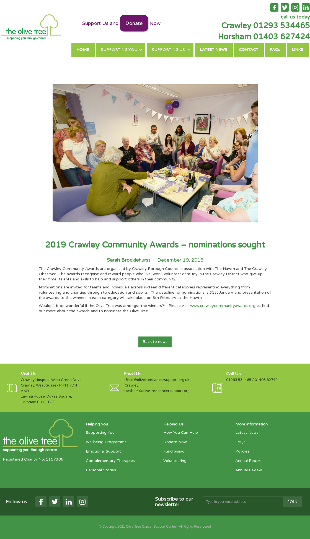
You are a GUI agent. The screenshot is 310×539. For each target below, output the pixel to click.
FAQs (275, 49)
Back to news (155, 341)
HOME (82, 49)
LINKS (297, 49)
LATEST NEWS (213, 49)
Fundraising (174, 451)
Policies (242, 451)
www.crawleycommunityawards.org (222, 305)
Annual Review (248, 470)
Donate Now (175, 442)
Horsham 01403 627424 (264, 36)
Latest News (247, 432)
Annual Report (248, 460)
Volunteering (175, 460)
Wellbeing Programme (106, 442)
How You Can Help (180, 432)
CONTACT (248, 49)
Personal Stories (101, 470)
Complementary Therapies (110, 460)
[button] (120, 50)
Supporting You (100, 432)
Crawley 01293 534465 (265, 25)
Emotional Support (103, 451)
